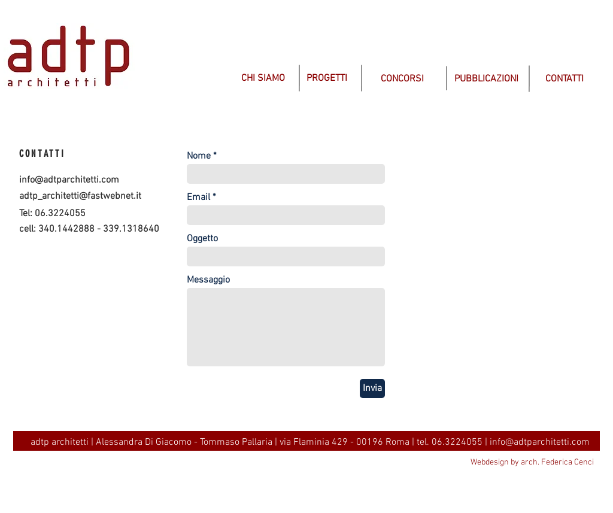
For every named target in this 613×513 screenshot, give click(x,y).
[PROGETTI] (327, 79)
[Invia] (372, 388)
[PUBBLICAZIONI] (486, 79)
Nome (199, 156)
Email (198, 197)
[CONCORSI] (402, 79)
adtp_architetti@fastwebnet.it (80, 196)
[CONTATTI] (564, 79)
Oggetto (202, 239)
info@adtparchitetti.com (69, 180)
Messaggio (208, 280)
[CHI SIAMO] (263, 79)
